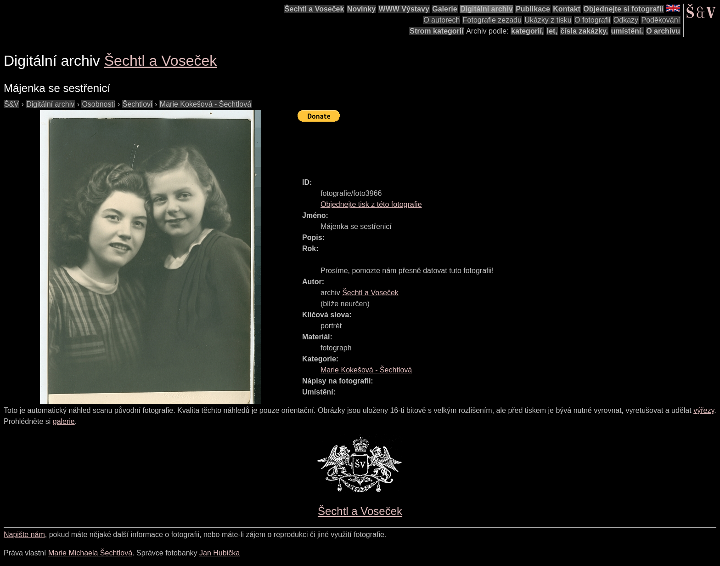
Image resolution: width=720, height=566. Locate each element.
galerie (64, 421)
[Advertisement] (465, 145)
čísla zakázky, (584, 31)
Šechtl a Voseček (314, 9)
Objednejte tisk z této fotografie (371, 204)
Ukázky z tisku (547, 20)
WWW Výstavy (404, 9)
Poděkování (660, 20)
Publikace (533, 9)
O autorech (441, 20)
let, (552, 31)
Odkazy (625, 20)
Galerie (444, 9)
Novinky (361, 9)
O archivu (663, 31)
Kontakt (566, 9)
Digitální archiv (486, 9)
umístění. (627, 31)
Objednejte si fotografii (623, 9)
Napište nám (24, 534)
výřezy (703, 410)
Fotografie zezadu (492, 20)
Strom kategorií (436, 31)
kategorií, (527, 31)
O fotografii (592, 20)
